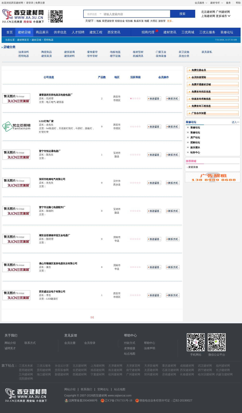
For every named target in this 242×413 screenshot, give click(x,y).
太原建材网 (151, 370)
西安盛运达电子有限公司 (52, 291)
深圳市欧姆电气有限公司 (52, 179)
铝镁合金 (120, 21)
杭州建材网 (115, 374)
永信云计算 (62, 365)
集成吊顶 (138, 21)
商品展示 (42, 32)
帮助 (238, 2)
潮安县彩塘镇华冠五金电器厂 (54, 235)
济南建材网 (169, 374)
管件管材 (92, 55)
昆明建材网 (26, 370)
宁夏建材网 (98, 374)
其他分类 (184, 55)
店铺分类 (9, 47)
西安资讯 (114, 32)
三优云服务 (207, 32)
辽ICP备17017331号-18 (118, 400)
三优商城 (187, 32)
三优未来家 (26, 365)
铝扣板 (129, 21)
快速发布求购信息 (201, 98)
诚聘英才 (10, 348)
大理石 (153, 21)
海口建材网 (44, 374)
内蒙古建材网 (224, 374)
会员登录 (89, 342)
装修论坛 (226, 32)
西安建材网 (187, 370)
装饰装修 (161, 55)
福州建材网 (223, 365)
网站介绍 (10, 342)
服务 (228, 2)
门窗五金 (161, 51)
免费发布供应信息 (201, 91)
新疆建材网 (62, 374)
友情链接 (129, 348)
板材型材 (138, 51)
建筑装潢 (46, 55)
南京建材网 (115, 370)
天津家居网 (133, 365)
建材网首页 (23, 39)
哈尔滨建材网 (206, 374)
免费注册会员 (199, 70)
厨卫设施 (184, 51)
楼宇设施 (115, 55)
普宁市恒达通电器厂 (50, 151)
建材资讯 (170, 32)
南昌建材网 (98, 370)
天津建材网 (115, 365)
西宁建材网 (205, 370)
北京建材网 (208, 11)
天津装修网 (151, 365)
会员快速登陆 (199, 77)
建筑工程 (96, 32)
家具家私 (207, 51)
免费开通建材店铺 (201, 84)
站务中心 (195, 152)
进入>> (235, 122)
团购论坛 (195, 142)
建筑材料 (69, 55)
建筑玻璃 (69, 51)
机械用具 (138, 55)
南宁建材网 (133, 370)
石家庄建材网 (170, 370)
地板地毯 (115, 51)
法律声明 (149, 348)
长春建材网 (187, 374)
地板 (98, 21)
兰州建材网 (26, 374)
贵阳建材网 (44, 370)
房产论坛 (195, 137)
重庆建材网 (169, 365)
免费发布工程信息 (201, 106)
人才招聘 (78, 32)
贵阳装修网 (62, 370)
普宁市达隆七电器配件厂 (52, 207)
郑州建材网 (151, 374)
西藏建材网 (80, 374)
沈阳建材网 (26, 378)
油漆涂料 (24, 51)
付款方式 (129, 342)
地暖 (146, 21)
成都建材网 (187, 365)
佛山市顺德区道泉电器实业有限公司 (58, 263)
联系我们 (86, 389)
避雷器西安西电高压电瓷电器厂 (56, 94)
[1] (92, 317)
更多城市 (223, 16)
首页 (9, 32)
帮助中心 (149, 342)
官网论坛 (103, 389)
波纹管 (162, 21)
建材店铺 (24, 32)
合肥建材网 (80, 370)
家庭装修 (193, 167)
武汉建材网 (205, 365)
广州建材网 (223, 11)
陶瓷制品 (46, 51)
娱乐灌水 (195, 147)
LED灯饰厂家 (46, 121)
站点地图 (129, 353)
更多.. (170, 21)
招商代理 (150, 31)
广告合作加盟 (199, 113)
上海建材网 (208, 16)
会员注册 (69, 342)
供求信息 (60, 32)
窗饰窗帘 (92, 51)
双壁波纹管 (108, 21)
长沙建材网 (223, 370)
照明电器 (24, 55)
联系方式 (30, 342)
